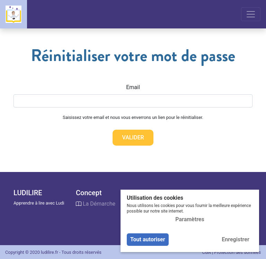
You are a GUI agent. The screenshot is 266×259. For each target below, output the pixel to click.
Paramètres (189, 219)
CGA (206, 252)
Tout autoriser (147, 239)
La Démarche (99, 203)
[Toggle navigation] (250, 14)
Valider (133, 137)
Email (133, 87)
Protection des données (237, 252)
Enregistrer (235, 239)
